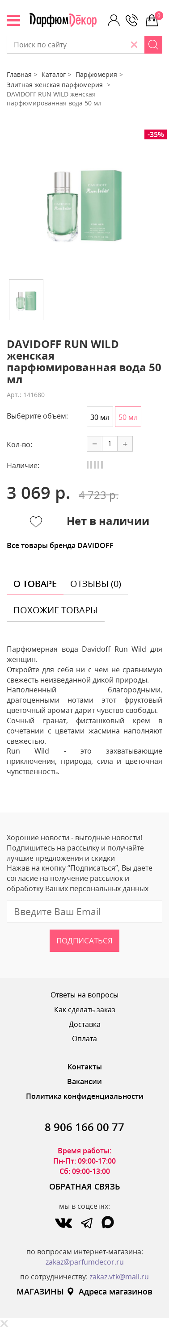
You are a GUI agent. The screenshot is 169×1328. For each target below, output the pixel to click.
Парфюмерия (96, 74)
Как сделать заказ (84, 1009)
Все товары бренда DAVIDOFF (60, 545)
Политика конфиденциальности (85, 1096)
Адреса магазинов (109, 1291)
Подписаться (84, 940)
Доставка (85, 1024)
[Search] (153, 45)
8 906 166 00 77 (84, 1126)
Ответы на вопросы (84, 995)
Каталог (54, 74)
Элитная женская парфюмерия (56, 84)
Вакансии (84, 1081)
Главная (19, 74)
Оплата (84, 1038)
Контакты (85, 1067)
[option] (84, 201)
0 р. (158, 15)
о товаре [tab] (35, 584)
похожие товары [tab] (55, 610)
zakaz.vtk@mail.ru (119, 1277)
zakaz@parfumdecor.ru (85, 1262)
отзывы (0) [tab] (95, 584)
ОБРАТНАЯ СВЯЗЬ (84, 1186)
